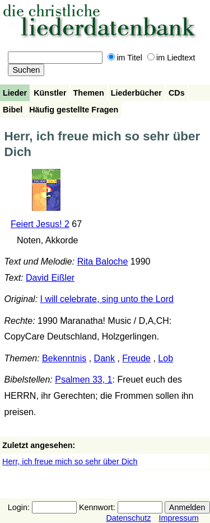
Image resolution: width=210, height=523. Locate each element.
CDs (177, 92)
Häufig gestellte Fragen (73, 109)
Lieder (15, 92)
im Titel (125, 57)
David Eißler (50, 277)
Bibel (12, 109)
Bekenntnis (64, 358)
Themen (88, 92)
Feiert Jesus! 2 (40, 224)
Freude (136, 358)
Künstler (50, 92)
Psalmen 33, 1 (83, 379)
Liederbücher (136, 92)
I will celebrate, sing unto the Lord (107, 299)
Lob (165, 358)
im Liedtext (171, 57)
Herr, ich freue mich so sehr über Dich (70, 461)
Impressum (178, 517)
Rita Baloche (102, 261)
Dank (104, 358)
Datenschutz (128, 517)
